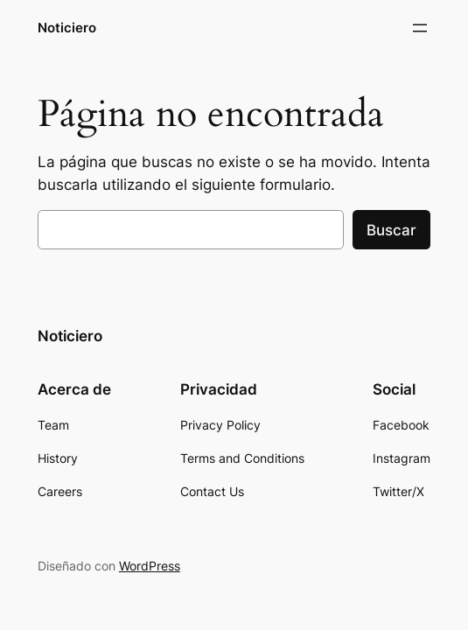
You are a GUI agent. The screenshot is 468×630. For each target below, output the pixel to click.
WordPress (149, 565)
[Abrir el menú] (419, 28)
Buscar (391, 230)
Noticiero (67, 27)
